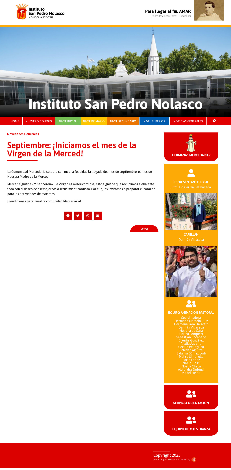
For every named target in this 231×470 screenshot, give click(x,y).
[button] (68, 216)
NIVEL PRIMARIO (94, 121)
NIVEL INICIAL (68, 121)
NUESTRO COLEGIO (39, 121)
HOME (14, 121)
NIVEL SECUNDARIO (123, 121)
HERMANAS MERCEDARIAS (191, 156)
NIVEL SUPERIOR (154, 121)
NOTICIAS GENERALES (188, 121)
